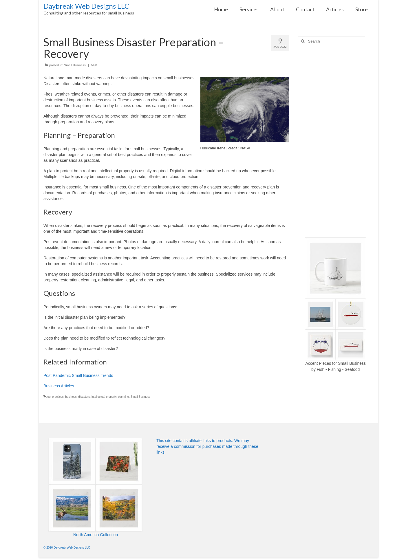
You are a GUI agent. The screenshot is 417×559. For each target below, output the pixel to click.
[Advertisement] (336, 142)
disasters (84, 396)
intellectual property (104, 396)
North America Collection (95, 534)
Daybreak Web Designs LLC (86, 6)
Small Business (75, 65)
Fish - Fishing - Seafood (338, 369)
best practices (55, 396)
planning (123, 396)
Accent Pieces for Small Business (335, 363)
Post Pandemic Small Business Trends (78, 375)
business (70, 396)
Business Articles (58, 386)
